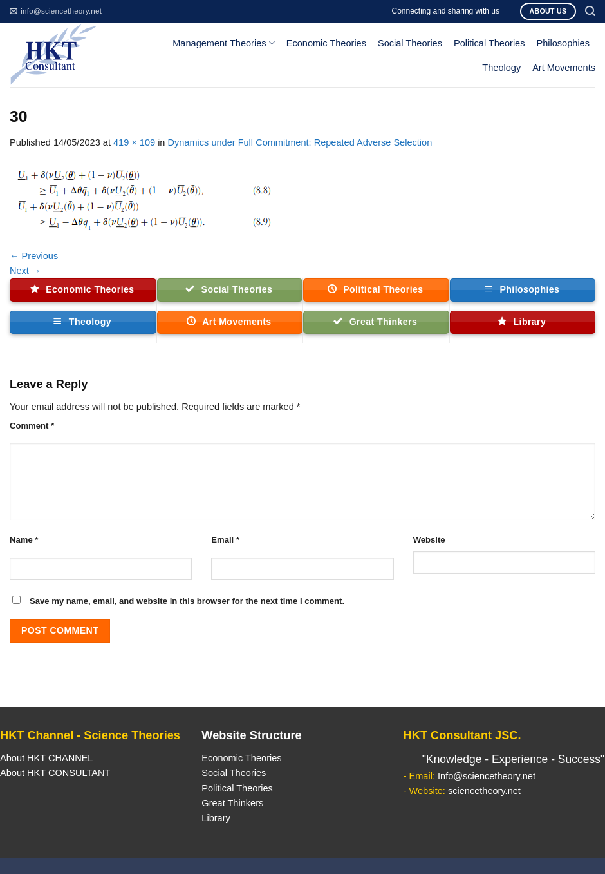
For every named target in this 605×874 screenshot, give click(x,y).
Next (25, 271)
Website (429, 540)
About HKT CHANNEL (46, 758)
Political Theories (489, 43)
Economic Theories (326, 43)
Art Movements (563, 68)
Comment (32, 426)
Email (225, 540)
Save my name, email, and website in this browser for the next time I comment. (187, 601)
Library (215, 818)
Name (24, 540)
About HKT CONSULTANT (55, 773)
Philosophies (563, 43)
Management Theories (223, 43)
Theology (501, 68)
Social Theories (410, 43)
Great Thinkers (232, 803)
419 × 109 (134, 142)
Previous (34, 256)
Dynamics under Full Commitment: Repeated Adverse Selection (300, 142)
